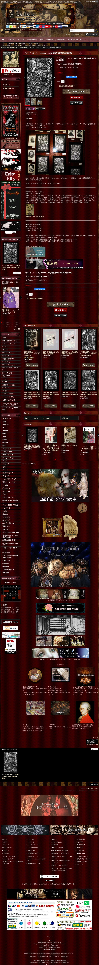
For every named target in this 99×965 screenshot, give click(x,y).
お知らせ (54, 839)
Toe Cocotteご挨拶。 (57, 842)
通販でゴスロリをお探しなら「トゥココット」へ (62, 857)
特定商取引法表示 (81, 839)
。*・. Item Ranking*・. (33, 847)
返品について (80, 864)
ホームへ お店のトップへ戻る (92, 741)
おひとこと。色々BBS (57, 847)
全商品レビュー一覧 (33, 856)
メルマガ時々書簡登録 (8, 859)
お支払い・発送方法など (9, 856)
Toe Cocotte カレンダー (33, 853)
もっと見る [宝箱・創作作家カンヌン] (17, 329)
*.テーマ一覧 (31, 842)
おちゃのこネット (93, 788)
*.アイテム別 (31, 839)
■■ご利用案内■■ (81, 842)
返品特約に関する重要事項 (66, 86)
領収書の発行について (82, 861)
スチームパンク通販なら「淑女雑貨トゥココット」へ (62, 861)
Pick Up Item (31, 850)
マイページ (6, 844)
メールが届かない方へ (82, 856)
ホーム (5, 839)
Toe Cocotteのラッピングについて (60, 853)
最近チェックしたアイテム (34, 863)
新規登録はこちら (79, 34)
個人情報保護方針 (81, 844)
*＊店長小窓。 (55, 844)
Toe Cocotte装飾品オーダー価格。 (60, 850)
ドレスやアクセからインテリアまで (61, 865)
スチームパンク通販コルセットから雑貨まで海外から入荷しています (62, 869)
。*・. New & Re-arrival (33, 844)
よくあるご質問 (80, 850)
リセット (18, 273)
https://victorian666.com (55, 955)
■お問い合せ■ (80, 847)
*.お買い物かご (7, 853)
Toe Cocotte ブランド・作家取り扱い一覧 (37, 859)
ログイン (69, 34)
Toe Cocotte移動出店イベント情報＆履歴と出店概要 (13, 862)
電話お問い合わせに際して (83, 859)
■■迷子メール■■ (81, 853)
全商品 (4, 338)
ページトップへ (94, 784)
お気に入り (6, 850)
